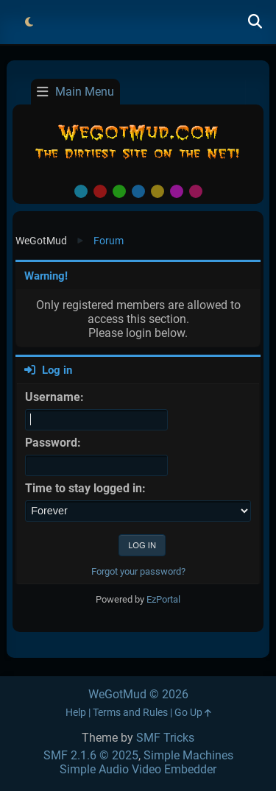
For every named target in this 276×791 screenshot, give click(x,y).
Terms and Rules (130, 712)
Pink (195, 191)
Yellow (157, 191)
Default (81, 191)
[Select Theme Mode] (29, 22)
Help (76, 712)
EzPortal (163, 599)
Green (119, 191)
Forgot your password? (138, 571)
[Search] (255, 22)
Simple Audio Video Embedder (138, 769)
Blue (138, 191)
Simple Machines (188, 755)
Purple (176, 191)
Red (100, 191)
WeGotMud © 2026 (138, 694)
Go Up (192, 712)
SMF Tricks (165, 738)
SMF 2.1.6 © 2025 (90, 755)
